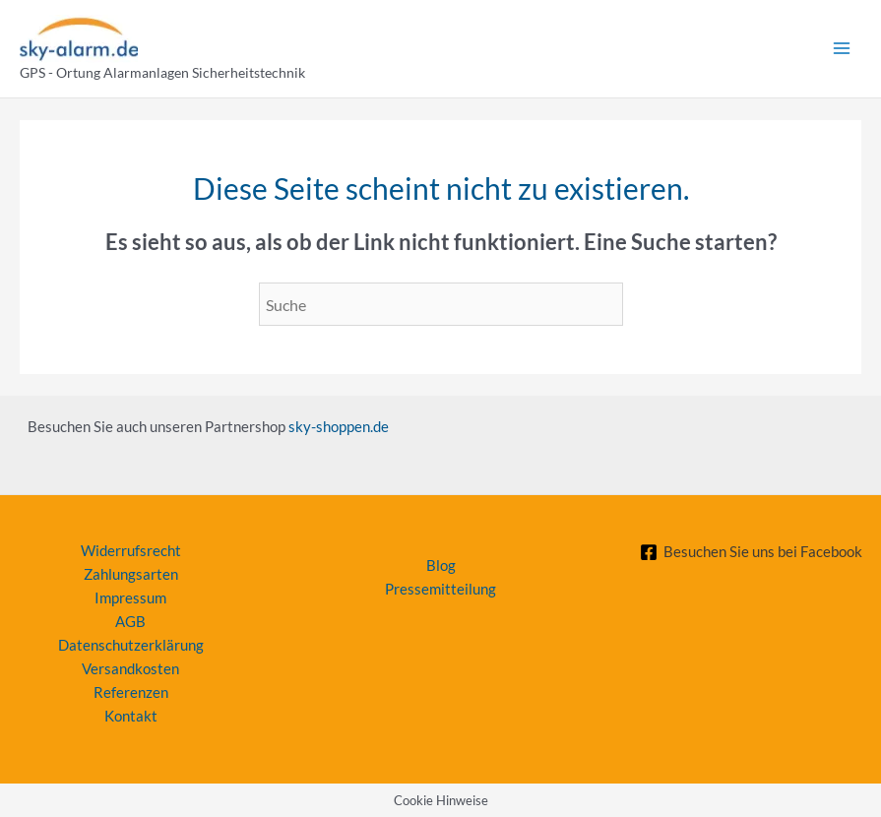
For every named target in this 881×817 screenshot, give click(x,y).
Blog (441, 565)
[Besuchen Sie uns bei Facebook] (751, 552)
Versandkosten (130, 668)
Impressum (130, 598)
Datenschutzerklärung (131, 645)
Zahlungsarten (131, 574)
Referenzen (131, 692)
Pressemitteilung (440, 589)
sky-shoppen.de (338, 426)
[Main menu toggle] (841, 48)
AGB (130, 621)
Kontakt (130, 716)
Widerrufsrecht (131, 550)
